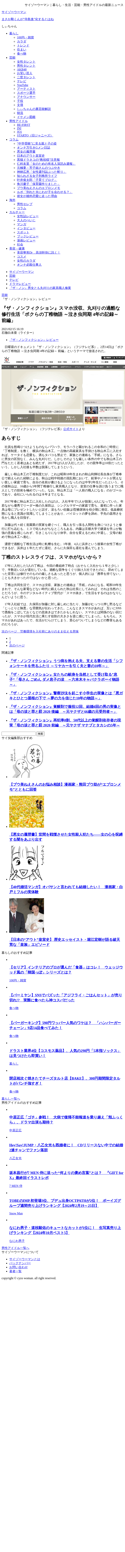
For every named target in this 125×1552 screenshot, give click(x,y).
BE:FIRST (23, 124)
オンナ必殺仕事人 (29, 264)
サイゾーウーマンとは (24, 1259)
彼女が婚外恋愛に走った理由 (37, 196)
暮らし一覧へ (11, 1098)
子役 (20, 100)
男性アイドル (18, 121)
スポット (23, 232)
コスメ (21, 256)
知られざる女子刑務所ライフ (37, 175)
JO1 (19, 131)
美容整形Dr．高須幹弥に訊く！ (38, 252)
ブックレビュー (28, 236)
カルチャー (17, 212)
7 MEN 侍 (15, 1186)
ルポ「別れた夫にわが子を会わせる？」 (45, 192)
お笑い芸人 (24, 73)
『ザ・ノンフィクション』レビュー (34, 339)
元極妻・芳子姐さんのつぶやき (38, 167)
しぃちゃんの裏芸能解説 (34, 109)
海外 (12, 200)
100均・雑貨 (25, 37)
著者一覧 (15, 1271)
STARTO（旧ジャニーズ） (35, 135)
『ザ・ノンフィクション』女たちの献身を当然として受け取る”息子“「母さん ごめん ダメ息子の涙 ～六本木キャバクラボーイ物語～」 (64, 679)
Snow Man (16, 1213)
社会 (20, 244)
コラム (14, 139)
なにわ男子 (17, 1240)
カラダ (21, 41)
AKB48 (22, 69)
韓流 (20, 113)
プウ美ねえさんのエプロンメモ (38, 188)
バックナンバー (20, 1263)
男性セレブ (24, 204)
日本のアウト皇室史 (31, 155)
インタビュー (26, 228)
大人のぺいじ (26, 220)
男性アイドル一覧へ (15, 1248)
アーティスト (26, 88)
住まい (21, 49)
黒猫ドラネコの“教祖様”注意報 (38, 159)
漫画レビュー (26, 240)
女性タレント (26, 61)
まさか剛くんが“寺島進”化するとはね (28, 19)
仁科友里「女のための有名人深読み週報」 (46, 163)
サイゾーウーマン (14, 12)
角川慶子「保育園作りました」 (38, 184)
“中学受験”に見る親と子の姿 (37, 143)
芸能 (12, 57)
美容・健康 (17, 248)
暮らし (14, 33)
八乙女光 (15, 1158)
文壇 (20, 105)
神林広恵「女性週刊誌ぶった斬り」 (41, 171)
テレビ (21, 81)
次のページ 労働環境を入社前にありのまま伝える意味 (40, 631)
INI (19, 128)
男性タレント (26, 65)
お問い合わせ (18, 1267)
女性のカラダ (26, 260)
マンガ (21, 224)
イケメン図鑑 (26, 117)
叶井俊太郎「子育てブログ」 (37, 179)
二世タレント (26, 77)
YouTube (22, 85)
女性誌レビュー (28, 216)
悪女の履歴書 (26, 151)
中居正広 (15, 1130)
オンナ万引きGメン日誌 (33, 147)
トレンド (23, 45)
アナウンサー (26, 96)
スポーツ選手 (26, 92)
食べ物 (21, 53)
